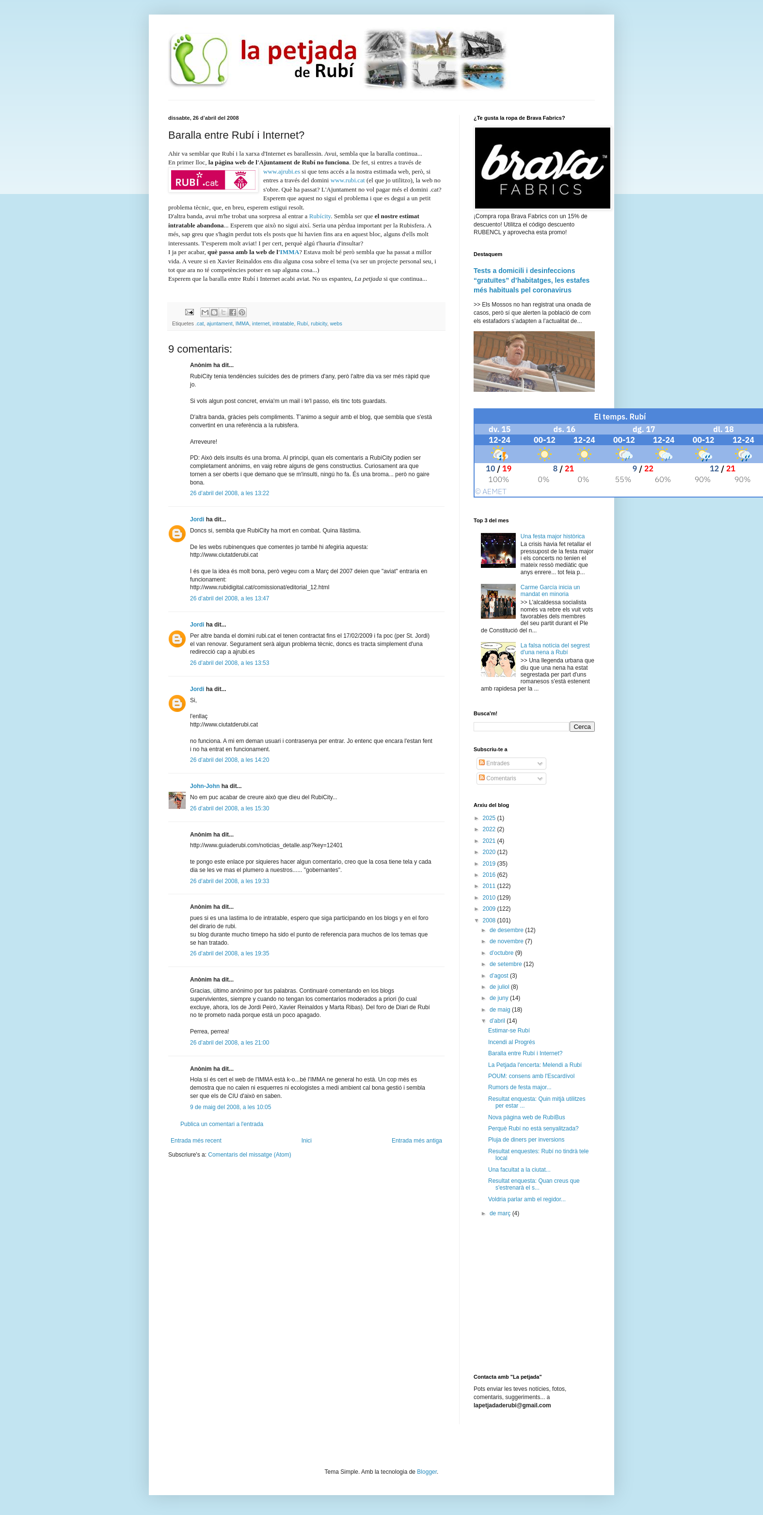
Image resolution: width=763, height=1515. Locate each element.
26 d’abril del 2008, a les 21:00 (229, 1042)
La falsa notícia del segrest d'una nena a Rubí (555, 649)
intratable (283, 323)
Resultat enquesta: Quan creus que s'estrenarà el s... (534, 1184)
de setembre (507, 964)
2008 (490, 920)
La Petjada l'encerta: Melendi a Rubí (535, 1065)
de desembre (507, 930)
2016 (490, 874)
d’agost (500, 975)
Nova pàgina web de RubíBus (526, 1117)
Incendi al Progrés (511, 1042)
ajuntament (219, 323)
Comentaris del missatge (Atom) (249, 1154)
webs (336, 323)
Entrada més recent (196, 1140)
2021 (490, 841)
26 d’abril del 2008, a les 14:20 (229, 760)
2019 (490, 863)
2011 (490, 886)
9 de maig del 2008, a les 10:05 (230, 1107)
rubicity (319, 323)
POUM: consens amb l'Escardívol (531, 1076)
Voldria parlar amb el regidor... (527, 1199)
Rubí (302, 323)
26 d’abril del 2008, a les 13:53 (229, 663)
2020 (490, 852)
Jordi (197, 519)
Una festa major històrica (553, 536)
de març (501, 1213)
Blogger (427, 1471)
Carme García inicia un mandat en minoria (550, 590)
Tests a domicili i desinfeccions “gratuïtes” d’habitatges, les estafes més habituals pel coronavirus (531, 280)
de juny (500, 998)
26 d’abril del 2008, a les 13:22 (229, 493)
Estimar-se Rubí (509, 1030)
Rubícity (320, 216)
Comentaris (497, 778)
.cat (199, 323)
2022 (490, 829)
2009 (490, 908)
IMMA (290, 252)
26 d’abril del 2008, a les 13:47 (229, 598)
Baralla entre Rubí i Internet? (525, 1053)
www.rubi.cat (348, 180)
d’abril (498, 1020)
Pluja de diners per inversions (526, 1139)
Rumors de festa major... (520, 1087)
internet (261, 323)
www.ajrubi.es (281, 171)
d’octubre (502, 953)
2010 (490, 897)
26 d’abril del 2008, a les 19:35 (229, 953)
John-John (205, 786)
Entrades (494, 763)
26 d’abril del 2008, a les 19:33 (229, 881)
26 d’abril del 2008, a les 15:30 (229, 808)
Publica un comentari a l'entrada (221, 1124)
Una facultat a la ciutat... (519, 1169)
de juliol (500, 986)
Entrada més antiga (417, 1140)
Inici (307, 1140)
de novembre (507, 941)
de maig (501, 1009)
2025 (490, 818)
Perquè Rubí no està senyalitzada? (533, 1128)
